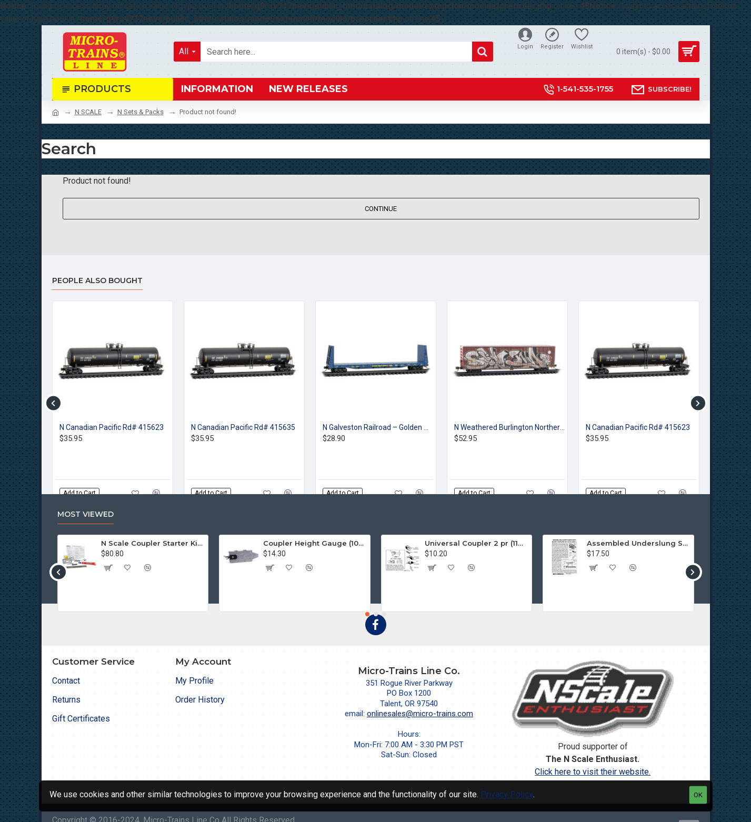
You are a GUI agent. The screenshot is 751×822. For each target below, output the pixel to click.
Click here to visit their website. (592, 772)
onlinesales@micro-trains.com (420, 713)
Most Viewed (85, 514)
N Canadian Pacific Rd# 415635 (243, 427)
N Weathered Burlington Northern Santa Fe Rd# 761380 (509, 427)
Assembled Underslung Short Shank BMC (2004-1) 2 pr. (638, 543)
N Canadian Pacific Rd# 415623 (111, 427)
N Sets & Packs (140, 112)
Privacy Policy (506, 794)
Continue (381, 209)
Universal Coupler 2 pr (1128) (476, 543)
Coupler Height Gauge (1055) (314, 543)
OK (698, 795)
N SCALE (88, 112)
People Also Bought (97, 280)
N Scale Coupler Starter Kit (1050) (152, 543)
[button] (53, 403)
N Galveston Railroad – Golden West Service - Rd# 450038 (378, 427)
